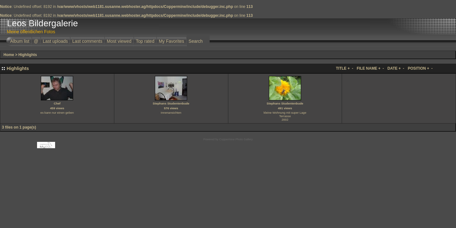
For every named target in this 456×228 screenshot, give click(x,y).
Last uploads (55, 41)
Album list (19, 41)
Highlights (27, 55)
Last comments (87, 41)
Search (196, 41)
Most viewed (119, 41)
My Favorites (171, 41)
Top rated (145, 41)
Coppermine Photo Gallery (236, 139)
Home (8, 55)
